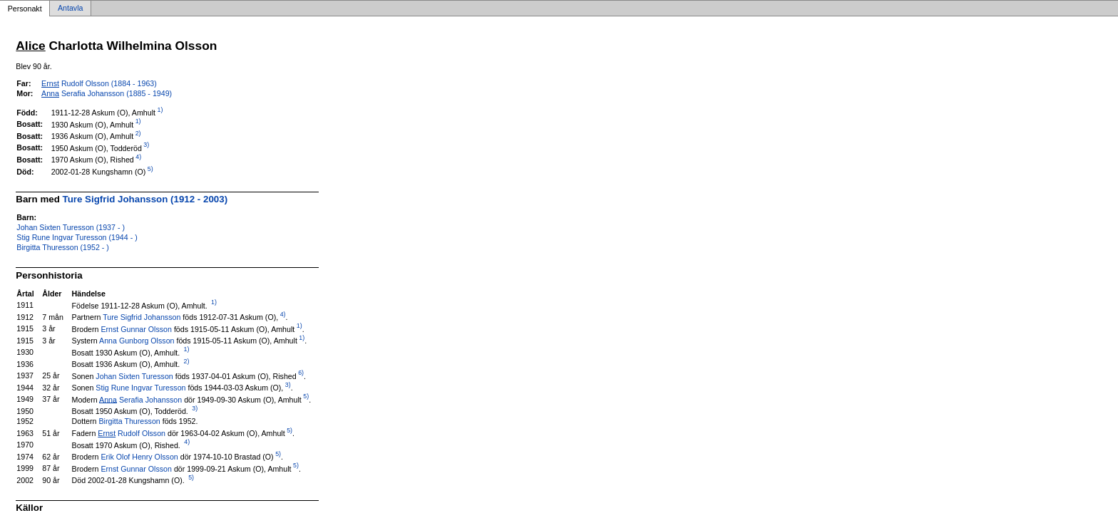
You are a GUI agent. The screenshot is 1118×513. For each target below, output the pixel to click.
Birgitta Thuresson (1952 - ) (62, 247)
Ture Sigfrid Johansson (141, 317)
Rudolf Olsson (131, 433)
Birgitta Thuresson (129, 421)
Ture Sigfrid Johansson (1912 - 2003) (145, 199)
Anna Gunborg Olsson (136, 340)
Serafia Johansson (140, 399)
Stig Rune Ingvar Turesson (140, 387)
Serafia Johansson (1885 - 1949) (106, 93)
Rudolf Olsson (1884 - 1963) (99, 83)
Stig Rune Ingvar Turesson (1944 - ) (76, 237)
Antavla (70, 8)
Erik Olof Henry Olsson (139, 456)
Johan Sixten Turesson (134, 375)
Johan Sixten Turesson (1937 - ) (70, 227)
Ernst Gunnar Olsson (136, 328)
